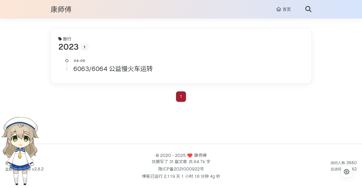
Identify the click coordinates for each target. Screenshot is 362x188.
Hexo (19, 162)
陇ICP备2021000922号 (181, 169)
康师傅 (61, 9)
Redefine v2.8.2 (29, 169)
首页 (283, 9)
